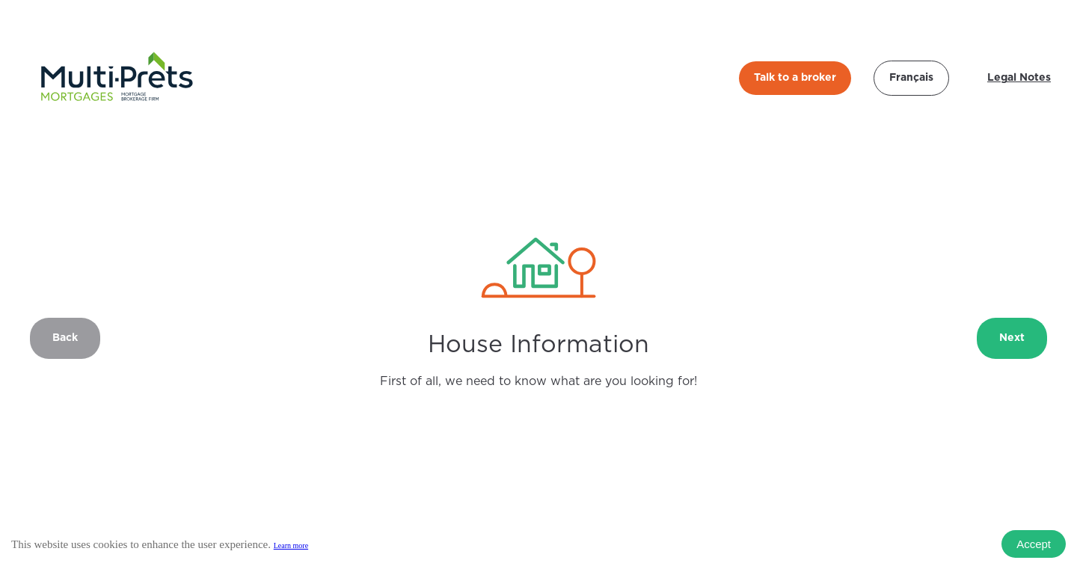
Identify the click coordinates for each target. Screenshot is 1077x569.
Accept (1033, 544)
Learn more (291, 545)
